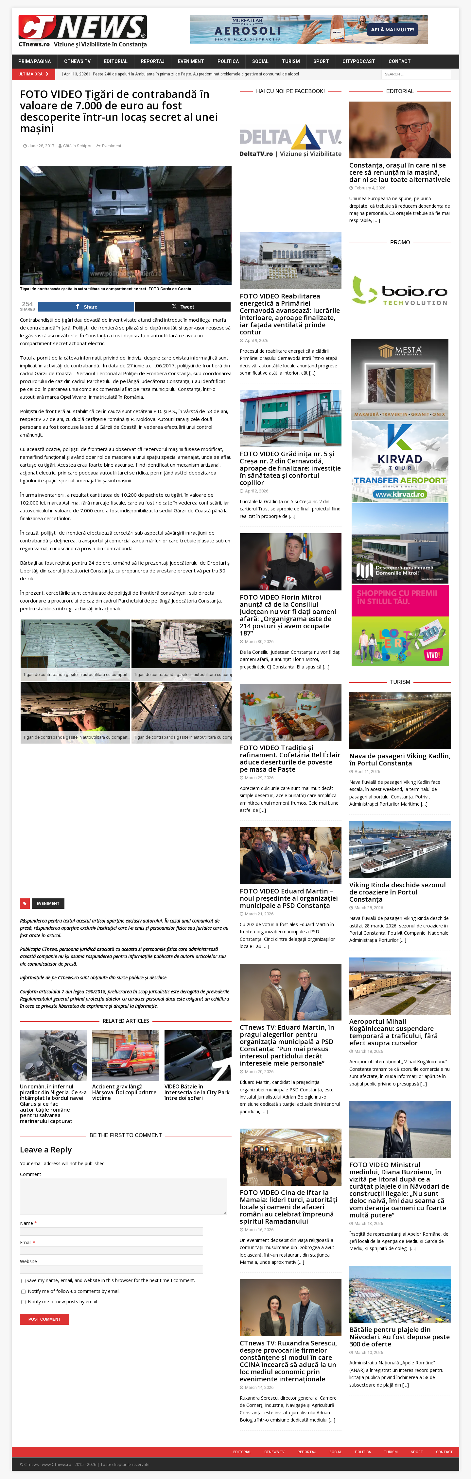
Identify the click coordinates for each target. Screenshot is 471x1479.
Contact (400, 61)
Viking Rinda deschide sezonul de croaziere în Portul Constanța (397, 892)
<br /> (290, 193)
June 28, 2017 (41, 145)
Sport (321, 61)
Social (260, 61)
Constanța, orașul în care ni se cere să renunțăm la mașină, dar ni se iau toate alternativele (399, 172)
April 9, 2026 (256, 340)
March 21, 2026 (259, 913)
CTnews (49, 949)
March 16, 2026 (259, 1229)
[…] (312, 373)
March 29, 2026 (259, 777)
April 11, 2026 (367, 771)
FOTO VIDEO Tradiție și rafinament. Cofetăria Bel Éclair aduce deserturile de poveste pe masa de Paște (290, 758)
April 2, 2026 (256, 491)
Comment (30, 1174)
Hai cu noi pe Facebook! (290, 91)
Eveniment (191, 61)
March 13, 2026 (369, 1223)
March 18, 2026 (369, 1051)
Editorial (116, 61)
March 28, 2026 (369, 907)
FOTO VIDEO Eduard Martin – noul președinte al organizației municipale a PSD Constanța (289, 898)
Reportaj (153, 61)
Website (28, 1261)
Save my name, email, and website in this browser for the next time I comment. (110, 1280)
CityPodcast (358, 61)
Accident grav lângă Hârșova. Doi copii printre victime (124, 1092)
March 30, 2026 (259, 641)
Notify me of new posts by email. (63, 1301)
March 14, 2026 (259, 1387)
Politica (228, 61)
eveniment (48, 903)
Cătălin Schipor (77, 145)
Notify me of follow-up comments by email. (74, 1291)
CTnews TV (77, 61)
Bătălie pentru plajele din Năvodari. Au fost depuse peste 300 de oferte (399, 1336)
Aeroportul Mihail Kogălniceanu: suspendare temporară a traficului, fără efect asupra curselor (393, 1032)
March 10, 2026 (369, 1352)
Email (26, 1242)
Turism (291, 61)
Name (27, 1223)
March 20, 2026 (259, 1071)
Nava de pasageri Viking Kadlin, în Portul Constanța (399, 759)
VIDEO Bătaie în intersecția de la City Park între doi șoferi (197, 1092)
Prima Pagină (34, 61)
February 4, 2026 (370, 187)
